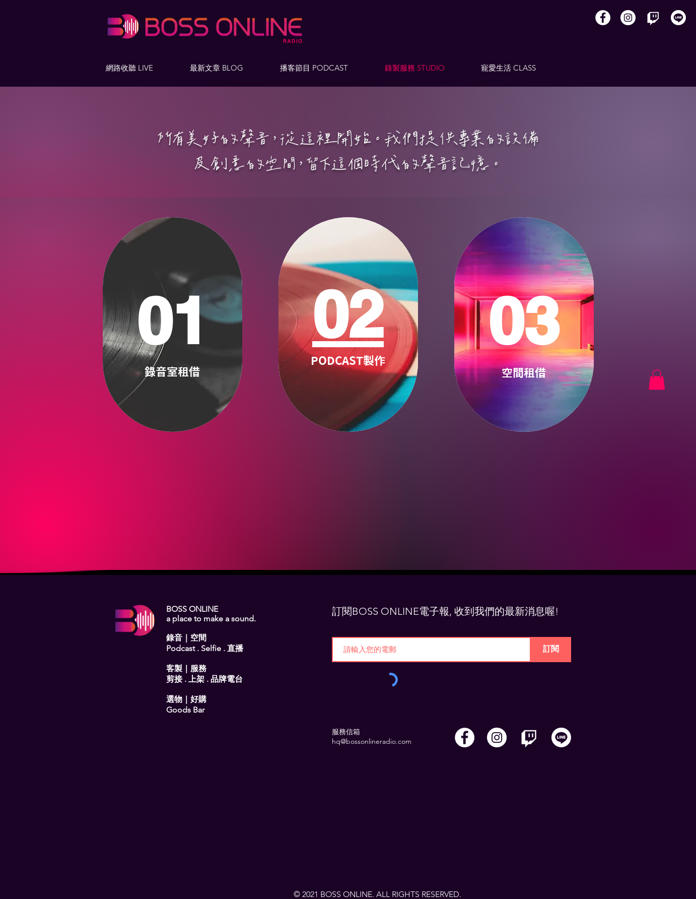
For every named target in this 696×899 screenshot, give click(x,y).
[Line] (678, 17)
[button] (656, 379)
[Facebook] (602, 17)
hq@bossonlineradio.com (371, 741)
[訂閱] (551, 649)
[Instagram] (628, 17)
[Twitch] (653, 17)
